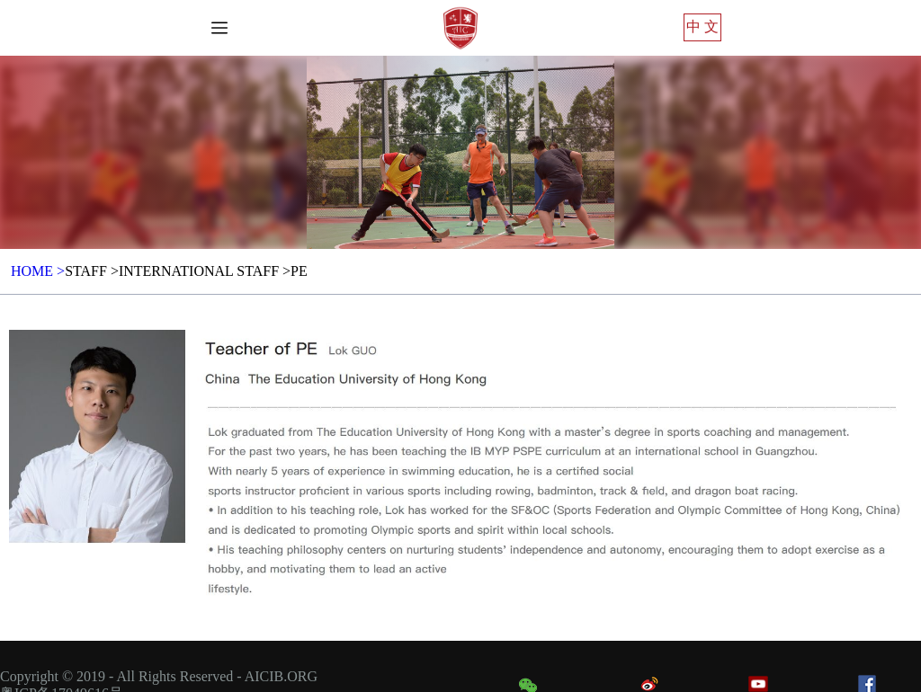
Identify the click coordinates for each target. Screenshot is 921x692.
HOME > (38, 271)
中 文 (702, 26)
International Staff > (205, 271)
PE (299, 271)
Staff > (92, 271)
